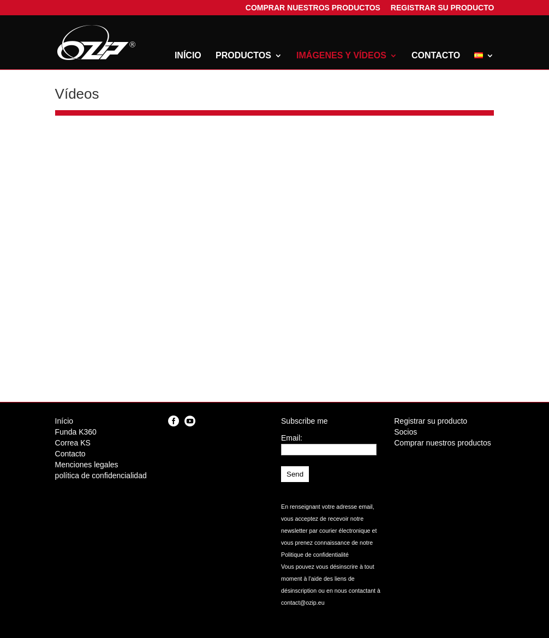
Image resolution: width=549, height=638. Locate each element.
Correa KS (73, 442)
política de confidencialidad (101, 475)
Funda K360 (76, 432)
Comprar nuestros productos (313, 9)
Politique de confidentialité (315, 554)
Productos (243, 56)
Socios (405, 432)
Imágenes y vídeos (341, 56)
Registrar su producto (442, 9)
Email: (291, 438)
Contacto (435, 56)
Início (188, 56)
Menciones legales (86, 464)
